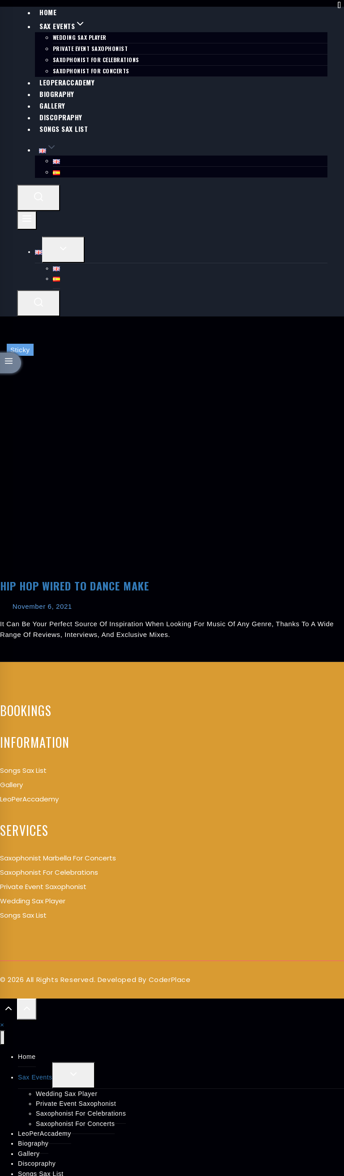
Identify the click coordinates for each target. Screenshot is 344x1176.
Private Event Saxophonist (90, 48)
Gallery (11, 784)
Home (27, 1056)
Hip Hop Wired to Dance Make (74, 585)
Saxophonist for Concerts (75, 1123)
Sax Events (35, 1077)
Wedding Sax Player (80, 37)
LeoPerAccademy (29, 799)
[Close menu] (2, 1037)
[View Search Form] (38, 198)
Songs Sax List (63, 129)
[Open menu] (27, 220)
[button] (2, 1024)
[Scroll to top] (8, 1010)
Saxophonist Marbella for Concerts (58, 858)
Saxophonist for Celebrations (49, 872)
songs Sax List (23, 770)
